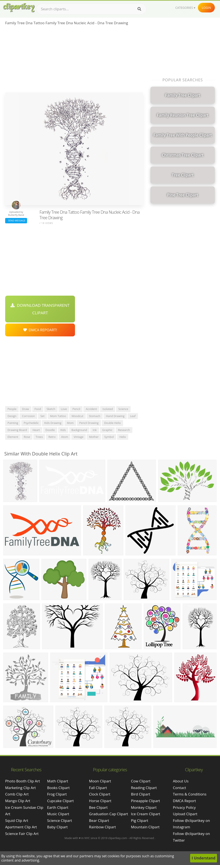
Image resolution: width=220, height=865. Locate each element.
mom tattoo (58, 416)
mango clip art (17, 800)
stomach (94, 416)
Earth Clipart (57, 807)
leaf (133, 416)
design (12, 416)
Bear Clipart (99, 820)
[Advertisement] (74, 60)
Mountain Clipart (145, 826)
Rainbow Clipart (102, 826)
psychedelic (31, 423)
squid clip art (16, 820)
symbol (109, 437)
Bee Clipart (98, 807)
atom (64, 437)
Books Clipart (58, 787)
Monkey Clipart (144, 807)
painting (13, 423)
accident (91, 409)
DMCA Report (184, 800)
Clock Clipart (99, 794)
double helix (112, 423)
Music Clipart (58, 813)
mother (94, 437)
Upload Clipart (185, 813)
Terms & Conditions (189, 794)
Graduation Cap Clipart (108, 813)
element (13, 437)
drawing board (17, 430)
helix (122, 437)
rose (27, 437)
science (123, 409)
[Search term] (91, 9)
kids (63, 430)
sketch (51, 409)
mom (70, 423)
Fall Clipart (98, 787)
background (79, 430)
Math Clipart (57, 781)
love (64, 409)
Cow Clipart (141, 781)
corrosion (28, 416)
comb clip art (17, 794)
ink (94, 430)
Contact (179, 787)
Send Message (16, 220)
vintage (78, 437)
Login (206, 8)
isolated (107, 409)
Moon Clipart (100, 781)
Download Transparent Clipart (40, 308)
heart (36, 430)
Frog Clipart (57, 794)
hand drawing (115, 416)
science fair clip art (22, 833)
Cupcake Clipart (60, 800)
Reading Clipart (144, 787)
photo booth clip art (22, 781)
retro (51, 437)
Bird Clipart (140, 794)
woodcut (77, 416)
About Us (181, 781)
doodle (50, 430)
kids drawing (52, 423)
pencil (76, 409)
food (38, 409)
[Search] (139, 9)
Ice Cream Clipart (145, 813)
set (42, 416)
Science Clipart (59, 820)
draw (25, 409)
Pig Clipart (139, 820)
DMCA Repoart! (40, 329)
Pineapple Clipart (145, 800)
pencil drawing (89, 423)
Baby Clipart (57, 826)
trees (39, 437)
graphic (107, 430)
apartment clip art (21, 826)
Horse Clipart (100, 800)
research (124, 430)
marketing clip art (20, 787)
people (12, 409)
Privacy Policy (184, 807)
